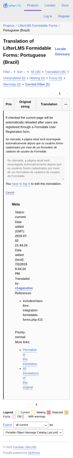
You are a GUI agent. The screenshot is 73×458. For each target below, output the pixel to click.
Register (64, 16)
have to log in (21, 183)
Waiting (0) (37, 78)
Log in (48, 16)
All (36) (36, 72)
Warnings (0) (12, 84)
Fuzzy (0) (55, 78)
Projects (33, 5)
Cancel (10, 192)
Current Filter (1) (37, 84)
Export (7, 424)
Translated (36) (55, 72)
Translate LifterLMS (24, 447)
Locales (50, 5)
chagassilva (24, 288)
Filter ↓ (7, 72)
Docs (65, 5)
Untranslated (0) (14, 78)
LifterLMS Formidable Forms (37, 25)
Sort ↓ (21, 72)
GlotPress (34, 452)
